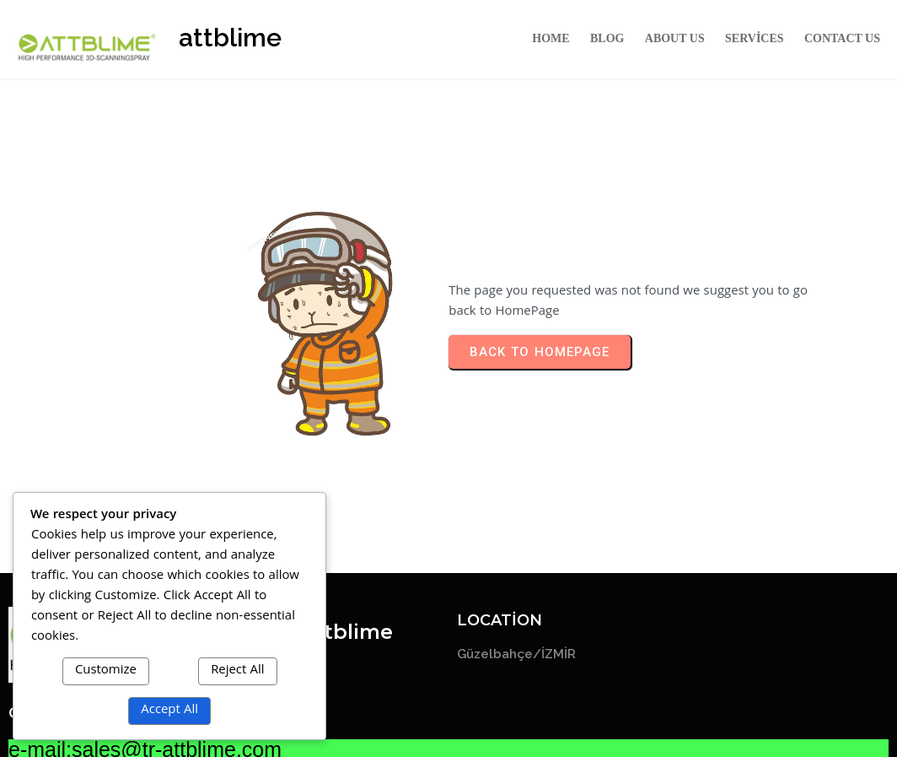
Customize (106, 671)
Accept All (169, 711)
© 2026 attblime (449, 716)
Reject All (237, 671)
